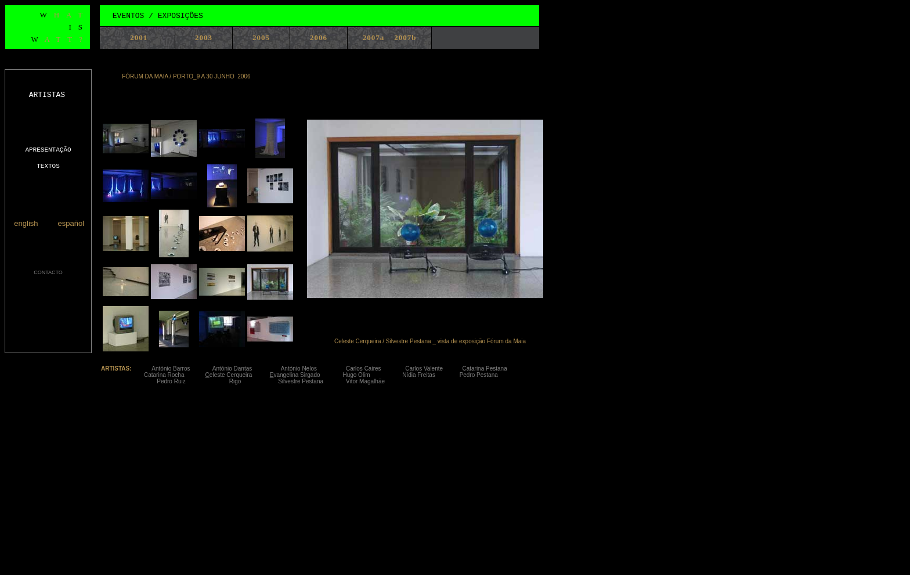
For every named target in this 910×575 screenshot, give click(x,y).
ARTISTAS (47, 95)
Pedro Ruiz (185, 381)
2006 (318, 37)
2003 (203, 37)
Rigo (253, 381)
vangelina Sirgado (299, 375)
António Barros (181, 368)
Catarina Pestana (496, 368)
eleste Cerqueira (232, 375)
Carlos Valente (433, 368)
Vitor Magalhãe (365, 381)
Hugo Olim (372, 375)
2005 (261, 37)
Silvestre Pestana (309, 381)
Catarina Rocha (174, 375)
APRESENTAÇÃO (48, 149)
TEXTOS (48, 166)
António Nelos (313, 368)
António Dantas (246, 368)
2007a (374, 37)
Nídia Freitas (429, 375)
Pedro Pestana (480, 375)
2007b (405, 37)
